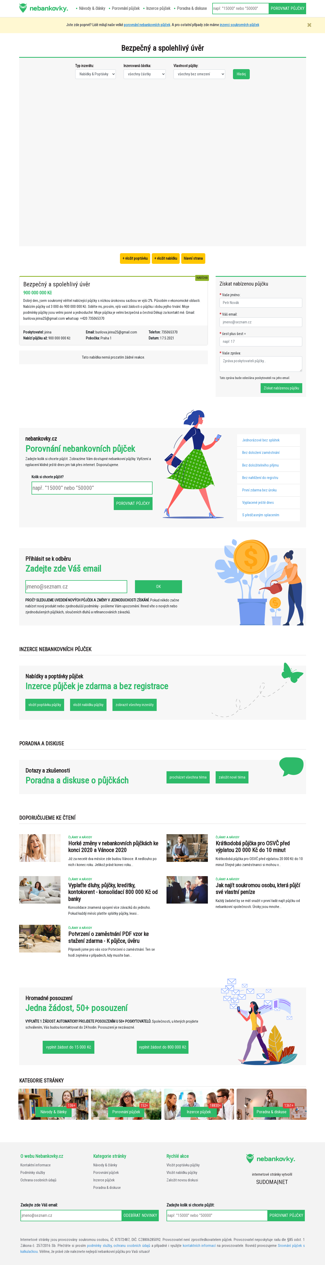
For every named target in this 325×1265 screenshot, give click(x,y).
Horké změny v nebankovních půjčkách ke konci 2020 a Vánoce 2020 (113, 846)
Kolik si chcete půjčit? (48, 477)
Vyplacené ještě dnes (258, 502)
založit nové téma (232, 777)
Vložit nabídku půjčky (182, 1173)
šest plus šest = (233, 334)
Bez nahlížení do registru (260, 478)
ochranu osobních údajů (132, 1246)
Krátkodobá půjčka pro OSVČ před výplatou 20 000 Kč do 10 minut (253, 846)
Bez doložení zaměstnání (260, 452)
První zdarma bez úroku (259, 490)
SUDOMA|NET (272, 1182)
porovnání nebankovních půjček (147, 25)
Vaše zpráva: (230, 353)
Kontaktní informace (35, 1165)
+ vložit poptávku (135, 258)
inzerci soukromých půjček (239, 25)
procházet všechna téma (188, 777)
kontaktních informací (199, 1246)
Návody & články (105, 1165)
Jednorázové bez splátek (260, 440)
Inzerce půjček (104, 1180)
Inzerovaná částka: (137, 66)
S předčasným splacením (260, 515)
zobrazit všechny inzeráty (135, 705)
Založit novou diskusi (182, 1180)
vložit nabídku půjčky (88, 705)
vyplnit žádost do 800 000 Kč (162, 1047)
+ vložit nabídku (165, 258)
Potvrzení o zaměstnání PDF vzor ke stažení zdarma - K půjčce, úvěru (108, 937)
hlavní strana (193, 258)
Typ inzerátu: (84, 66)
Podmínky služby (32, 1173)
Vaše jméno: (230, 295)
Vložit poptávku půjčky (183, 1165)
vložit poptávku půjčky (44, 705)
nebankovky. (48, 7)
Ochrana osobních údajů (38, 1180)
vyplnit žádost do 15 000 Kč (68, 1047)
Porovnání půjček (106, 1173)
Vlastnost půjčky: (185, 66)
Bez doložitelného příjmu (260, 465)
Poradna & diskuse (107, 1188)
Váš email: (228, 314)
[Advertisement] (95, 161)
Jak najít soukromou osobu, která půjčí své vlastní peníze (258, 888)
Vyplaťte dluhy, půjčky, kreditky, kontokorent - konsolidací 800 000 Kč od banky (113, 892)
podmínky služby (99, 1246)
